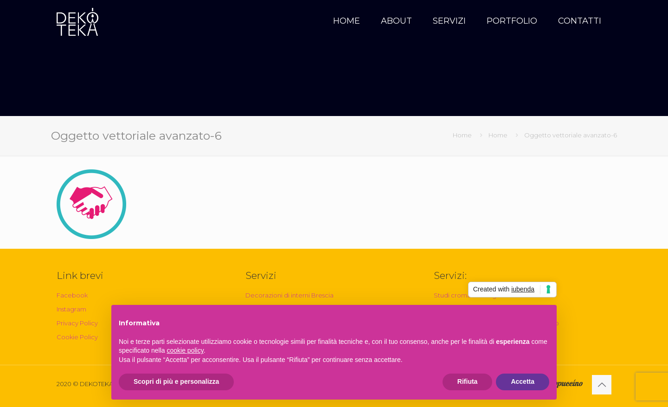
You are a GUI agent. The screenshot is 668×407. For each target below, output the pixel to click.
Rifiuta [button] (467, 381)
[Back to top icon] (601, 384)
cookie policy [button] (185, 350)
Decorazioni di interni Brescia (289, 295)
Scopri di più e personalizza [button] (176, 381)
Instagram (71, 309)
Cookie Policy (77, 337)
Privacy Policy (77, 323)
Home (462, 135)
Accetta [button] (522, 381)
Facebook (72, 295)
